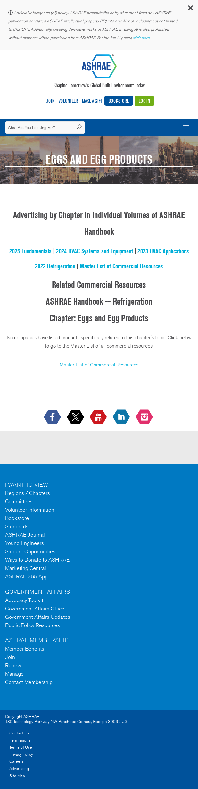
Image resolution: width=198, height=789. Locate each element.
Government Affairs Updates (37, 617)
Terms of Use (20, 747)
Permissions (19, 740)
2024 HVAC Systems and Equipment (94, 251)
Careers (16, 761)
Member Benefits (24, 648)
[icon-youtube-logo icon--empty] (99, 418)
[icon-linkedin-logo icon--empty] (122, 418)
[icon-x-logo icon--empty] (76, 418)
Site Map (17, 775)
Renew (13, 665)
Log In (144, 101)
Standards (17, 526)
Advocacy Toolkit (24, 600)
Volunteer (68, 101)
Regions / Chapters (27, 493)
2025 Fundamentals (30, 251)
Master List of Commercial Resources (121, 266)
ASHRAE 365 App (26, 576)
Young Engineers (24, 543)
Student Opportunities (30, 551)
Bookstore (119, 101)
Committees (19, 501)
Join (50, 101)
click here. (142, 37)
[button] (190, 9)
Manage (14, 673)
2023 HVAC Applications (163, 251)
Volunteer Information (29, 510)
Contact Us (19, 733)
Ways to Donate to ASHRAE (37, 560)
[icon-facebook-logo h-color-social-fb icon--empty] (53, 418)
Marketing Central (25, 568)
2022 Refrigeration (55, 266)
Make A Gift (92, 101)
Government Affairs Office (34, 608)
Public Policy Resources (32, 625)
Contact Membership (29, 682)
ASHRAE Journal (25, 535)
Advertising (19, 768)
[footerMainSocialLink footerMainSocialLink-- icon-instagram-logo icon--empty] (145, 418)
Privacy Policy (21, 754)
